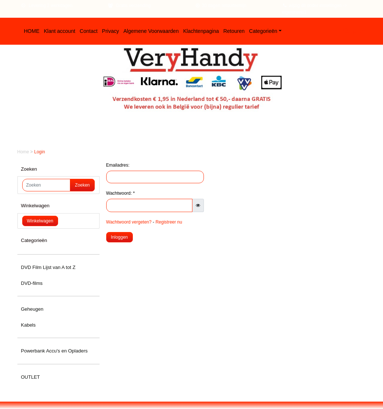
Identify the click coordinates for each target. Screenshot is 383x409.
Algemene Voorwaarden (151, 31)
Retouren (234, 31)
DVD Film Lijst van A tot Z (48, 267)
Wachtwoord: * (120, 193)
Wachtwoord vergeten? (129, 222)
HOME (32, 31)
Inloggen (119, 237)
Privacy (110, 31)
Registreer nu (168, 222)
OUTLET (30, 377)
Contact (88, 31)
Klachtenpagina (201, 31)
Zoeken (82, 185)
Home (23, 151)
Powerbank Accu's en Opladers (54, 351)
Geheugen (32, 309)
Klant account (59, 31)
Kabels (28, 325)
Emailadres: (118, 165)
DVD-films (32, 283)
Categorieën (263, 31)
